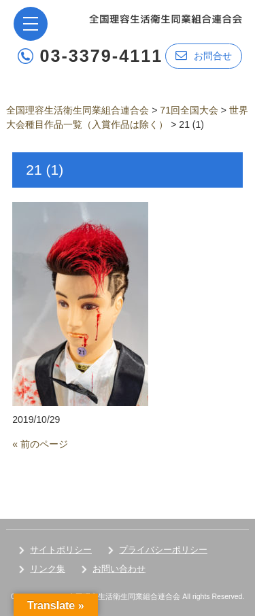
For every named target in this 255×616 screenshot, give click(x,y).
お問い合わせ (119, 569)
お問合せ (203, 55)
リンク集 (47, 569)
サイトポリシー (61, 550)
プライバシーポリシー (163, 550)
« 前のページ (40, 444)
